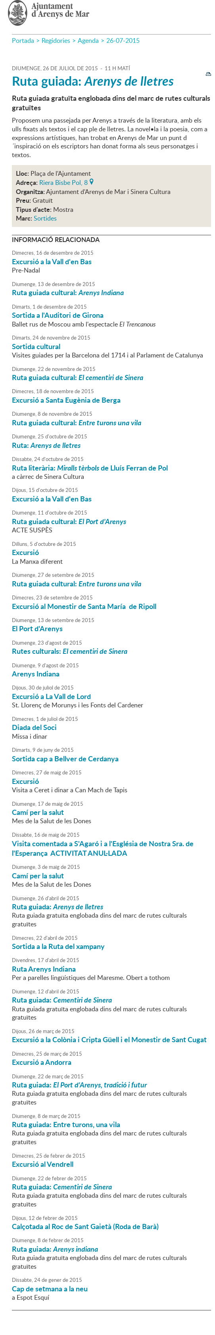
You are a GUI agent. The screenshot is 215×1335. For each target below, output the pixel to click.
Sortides (45, 218)
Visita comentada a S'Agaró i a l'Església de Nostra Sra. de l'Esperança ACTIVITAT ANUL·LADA (103, 848)
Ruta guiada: (93, 81)
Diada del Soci (34, 727)
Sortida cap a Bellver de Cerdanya (65, 758)
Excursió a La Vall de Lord (51, 696)
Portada (23, 40)
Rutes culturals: (69, 651)
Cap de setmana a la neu (50, 1288)
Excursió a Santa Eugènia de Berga (66, 400)
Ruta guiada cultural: (68, 292)
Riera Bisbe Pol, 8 (63, 182)
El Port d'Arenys (37, 628)
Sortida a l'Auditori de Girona (58, 315)
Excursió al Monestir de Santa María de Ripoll (84, 606)
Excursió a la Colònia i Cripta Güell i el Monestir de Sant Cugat (109, 1039)
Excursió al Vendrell (42, 1164)
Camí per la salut (38, 812)
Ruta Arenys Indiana (44, 969)
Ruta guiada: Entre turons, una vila (66, 1124)
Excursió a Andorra (41, 1062)
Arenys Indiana (36, 673)
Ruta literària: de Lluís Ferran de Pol (90, 468)
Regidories (56, 40)
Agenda (88, 40)
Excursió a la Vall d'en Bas (52, 261)
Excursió (25, 552)
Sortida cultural (36, 346)
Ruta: (46, 445)
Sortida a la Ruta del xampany (58, 946)
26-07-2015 (123, 40)
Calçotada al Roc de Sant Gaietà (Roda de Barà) (85, 1226)
